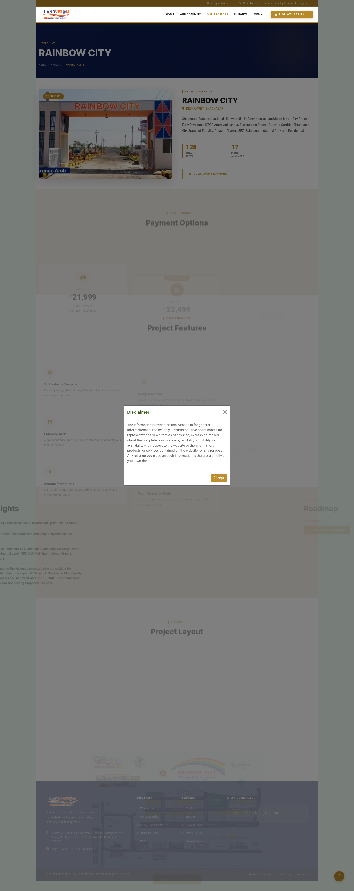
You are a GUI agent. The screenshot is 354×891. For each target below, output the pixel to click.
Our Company (190, 14)
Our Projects (217, 14)
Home (170, 14)
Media (258, 14)
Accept (218, 478)
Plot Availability (289, 14)
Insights (241, 14)
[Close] (225, 412)
